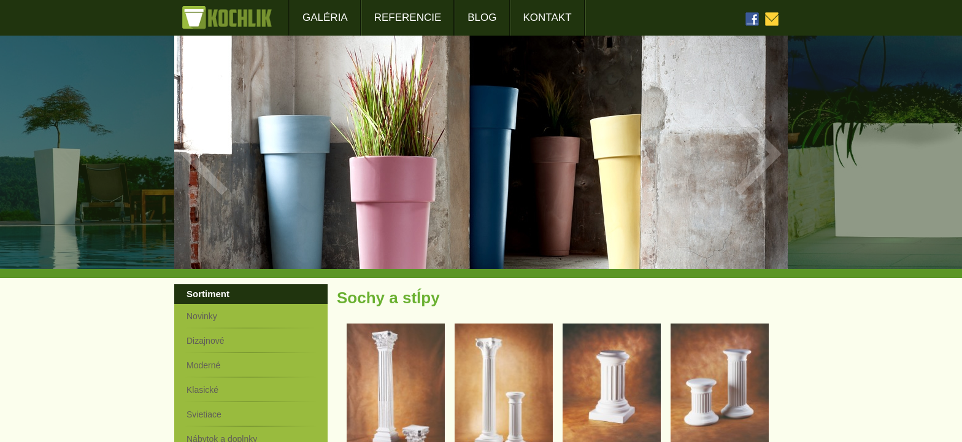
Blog (482, 17)
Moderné (203, 365)
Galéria (325, 17)
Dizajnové (205, 341)
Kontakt (547, 17)
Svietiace (204, 414)
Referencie (408, 17)
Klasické (202, 390)
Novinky (202, 316)
